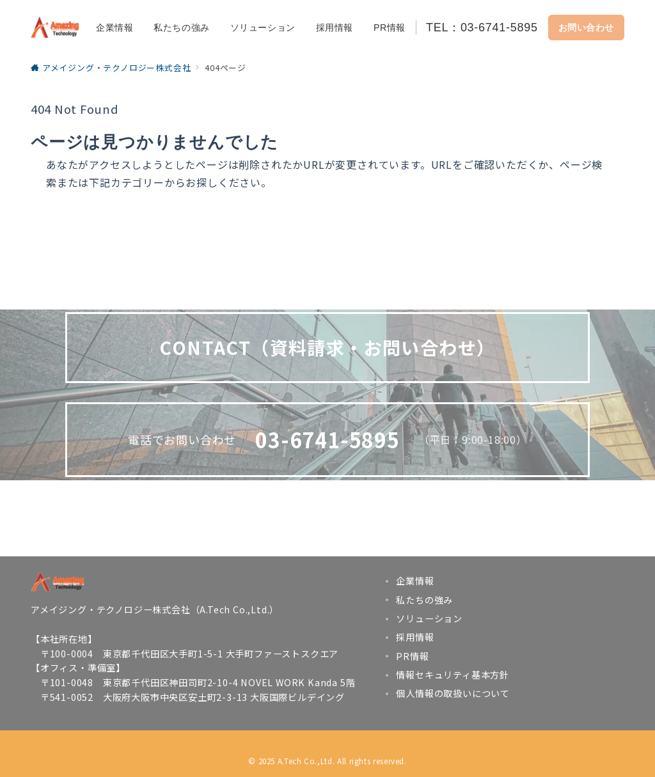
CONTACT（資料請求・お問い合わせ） (327, 347)
